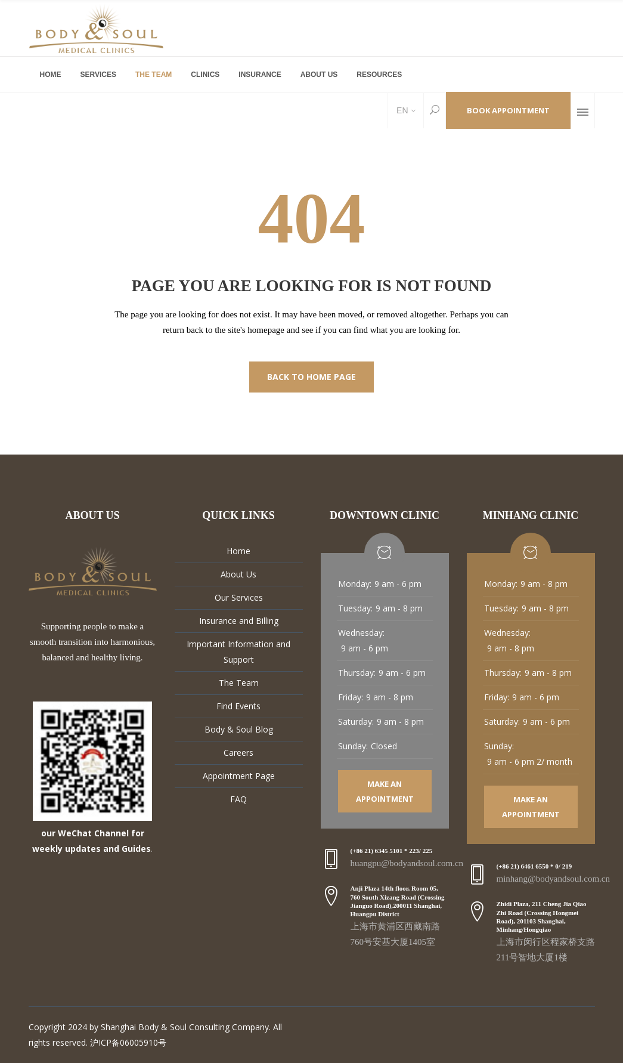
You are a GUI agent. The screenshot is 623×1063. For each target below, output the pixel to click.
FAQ (238, 799)
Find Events (238, 706)
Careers (238, 752)
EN (401, 110)
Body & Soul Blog (238, 729)
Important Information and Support (238, 651)
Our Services (239, 597)
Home (238, 551)
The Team (239, 682)
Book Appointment (508, 110)
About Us (238, 574)
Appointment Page (239, 775)
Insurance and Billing (238, 620)
